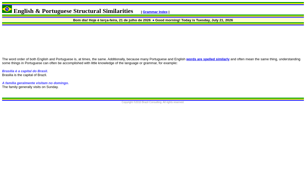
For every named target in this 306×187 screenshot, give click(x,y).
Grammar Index (155, 12)
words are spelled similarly (208, 59)
